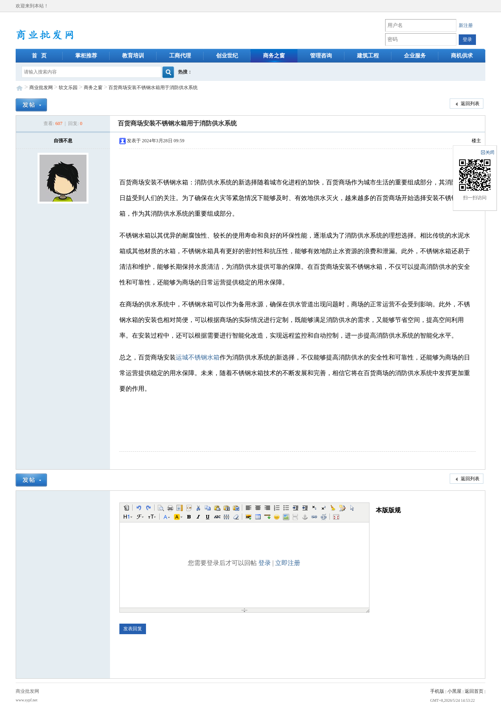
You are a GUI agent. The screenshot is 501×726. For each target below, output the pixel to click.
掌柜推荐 (86, 56)
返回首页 (474, 691)
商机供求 (462, 56)
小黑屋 (454, 691)
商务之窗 (274, 56)
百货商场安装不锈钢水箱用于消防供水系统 (153, 87)
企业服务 (415, 56)
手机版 (437, 691)
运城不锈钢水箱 (198, 357)
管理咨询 (321, 56)
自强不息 (63, 140)
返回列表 (466, 104)
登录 (264, 563)
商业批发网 (41, 87)
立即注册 (287, 563)
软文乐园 (68, 87)
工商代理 (180, 56)
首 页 (39, 56)
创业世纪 (227, 56)
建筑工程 (368, 56)
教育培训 (133, 56)
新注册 (466, 25)
